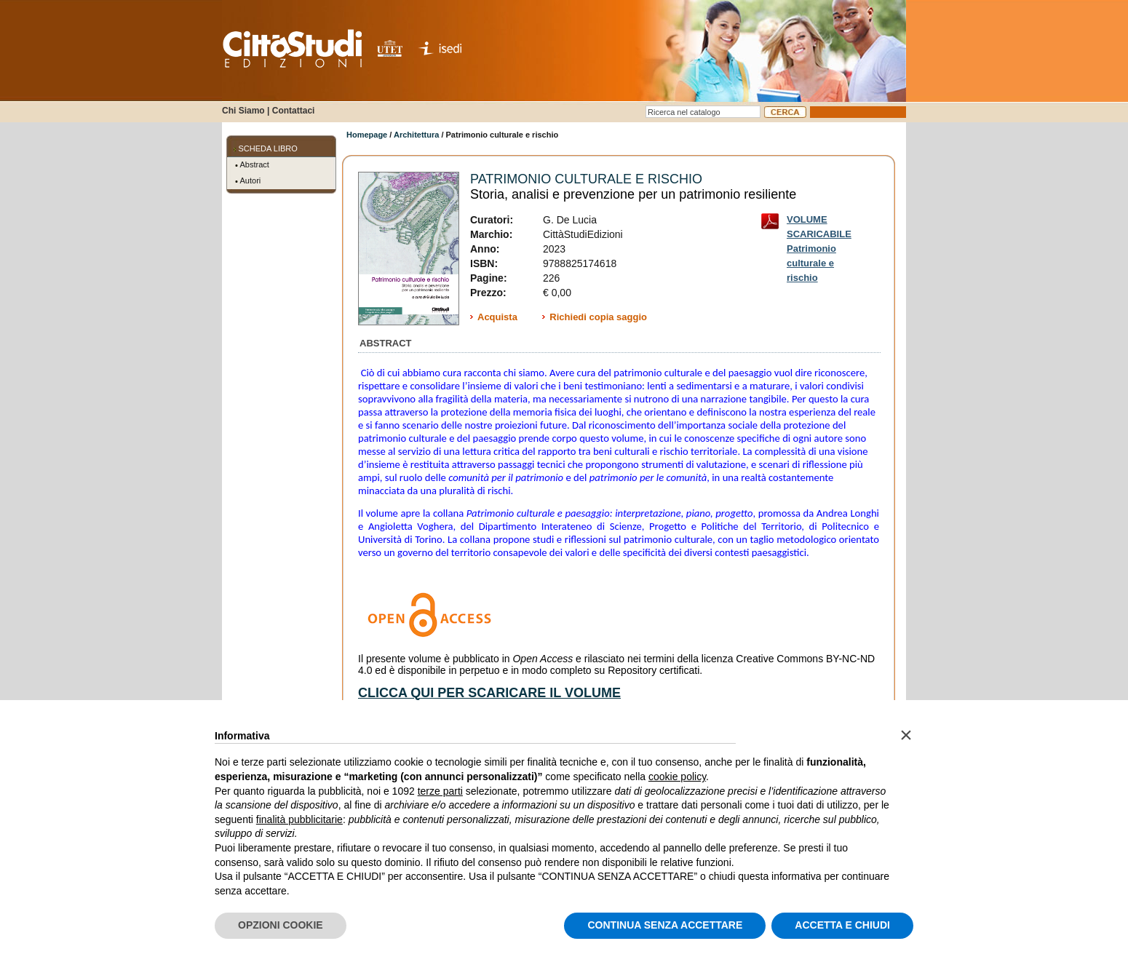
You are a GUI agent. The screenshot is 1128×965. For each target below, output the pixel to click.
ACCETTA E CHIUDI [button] (842, 925)
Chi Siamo (243, 111)
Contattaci (293, 111)
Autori (250, 180)
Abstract (254, 164)
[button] (906, 735)
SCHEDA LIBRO (268, 148)
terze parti (440, 791)
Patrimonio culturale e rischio (586, 179)
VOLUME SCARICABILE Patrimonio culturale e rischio (819, 222)
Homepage (366, 134)
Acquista (497, 316)
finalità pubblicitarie (299, 819)
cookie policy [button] (677, 776)
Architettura (416, 134)
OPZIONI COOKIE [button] (280, 925)
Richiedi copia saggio (598, 316)
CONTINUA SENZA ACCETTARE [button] (664, 925)
